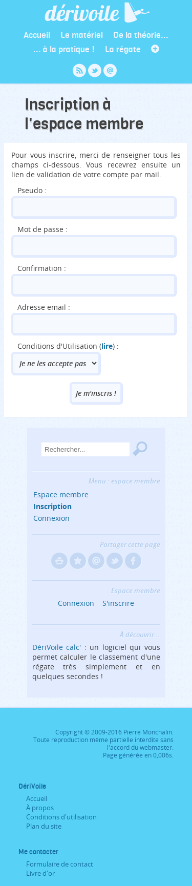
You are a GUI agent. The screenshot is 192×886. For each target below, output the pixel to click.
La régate (123, 49)
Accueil (37, 34)
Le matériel (81, 34)
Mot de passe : (42, 229)
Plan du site (43, 826)
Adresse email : (43, 307)
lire (107, 346)
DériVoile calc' (56, 647)
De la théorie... (140, 34)
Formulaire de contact (59, 864)
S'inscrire (118, 603)
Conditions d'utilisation (61, 816)
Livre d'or (40, 873)
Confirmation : (41, 268)
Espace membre (61, 494)
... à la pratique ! (64, 49)
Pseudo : (32, 190)
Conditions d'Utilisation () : (68, 346)
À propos (40, 807)
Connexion (51, 518)
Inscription (52, 506)
